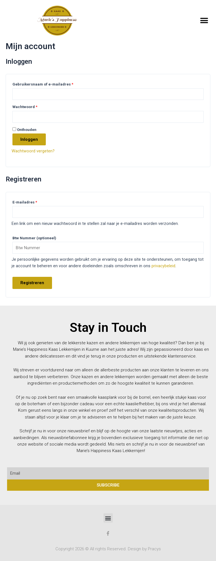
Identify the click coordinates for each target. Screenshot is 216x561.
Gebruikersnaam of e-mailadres (42, 84)
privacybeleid (163, 265)
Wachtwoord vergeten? (33, 151)
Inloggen (29, 139)
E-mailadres (24, 202)
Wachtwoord (24, 107)
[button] (204, 20)
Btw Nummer (34, 238)
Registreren (32, 282)
